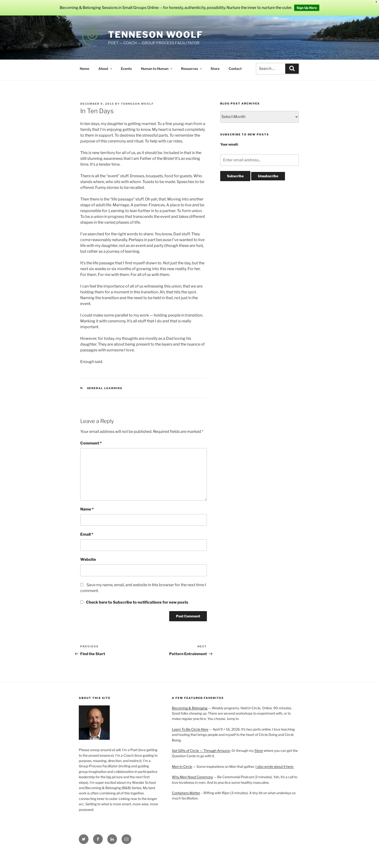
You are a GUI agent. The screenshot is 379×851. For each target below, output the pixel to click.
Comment (91, 443)
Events (126, 69)
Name (87, 509)
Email (86, 534)
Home (84, 69)
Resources (192, 69)
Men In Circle (182, 766)
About (105, 69)
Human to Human (157, 69)
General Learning (105, 388)
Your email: (229, 144)
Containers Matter (186, 793)
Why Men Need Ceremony (192, 777)
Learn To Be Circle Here (190, 729)
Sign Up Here (307, 8)
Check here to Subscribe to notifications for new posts (134, 602)
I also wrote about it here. (274, 766)
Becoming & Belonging (189, 708)
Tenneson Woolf (155, 34)
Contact (235, 69)
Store (215, 69)
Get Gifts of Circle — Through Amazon (201, 750)
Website (88, 559)
